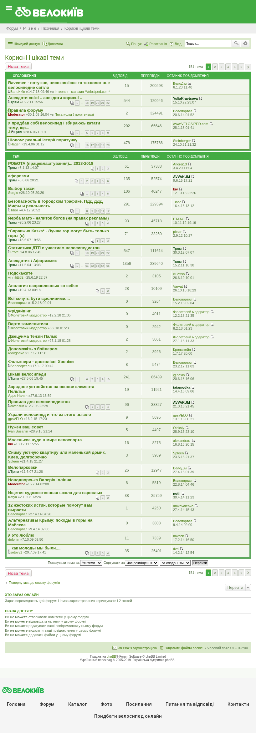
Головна (16, 704)
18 (87, 102)
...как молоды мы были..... (35, 548)
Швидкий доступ (27, 44)
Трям (14, 102)
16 (87, 145)
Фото (106, 704)
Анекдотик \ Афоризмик (32, 260)
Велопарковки (23, 467)
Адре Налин (18, 395)
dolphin (13, 539)
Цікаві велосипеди (27, 374)
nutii (176, 493)
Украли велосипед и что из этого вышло (49, 414)
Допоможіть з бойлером (33, 348)
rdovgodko (16, 353)
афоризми (18, 176)
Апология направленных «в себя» (43, 285)
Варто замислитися (28, 323)
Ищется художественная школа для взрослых (55, 492)
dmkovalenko (183, 506)
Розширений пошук (245, 43)
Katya (12, 497)
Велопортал (182, 111)
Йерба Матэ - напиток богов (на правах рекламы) (58, 218)
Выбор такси (21, 188)
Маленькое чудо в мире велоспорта (45, 439)
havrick (178, 536)
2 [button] (215, 66)
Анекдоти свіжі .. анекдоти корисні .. (45, 97)
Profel (14, 252)
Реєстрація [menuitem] (158, 44)
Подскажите (20, 273)
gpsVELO (15, 419)
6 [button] (241, 66)
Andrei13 (180, 164)
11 (102, 211)
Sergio (13, 193)
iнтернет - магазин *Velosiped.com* (82, 92)
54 (102, 265)
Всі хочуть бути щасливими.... (39, 298)
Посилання (139, 704)
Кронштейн (182, 349)
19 (92, 102)
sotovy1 (16, 552)
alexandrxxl (182, 440)
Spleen (13, 461)
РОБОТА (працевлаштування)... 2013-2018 (50, 163)
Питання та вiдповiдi (190, 704)
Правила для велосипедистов (39, 401)
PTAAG (178, 219)
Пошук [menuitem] (136, 44)
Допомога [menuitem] (55, 44)
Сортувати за (131, 562)
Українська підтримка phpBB (154, 660)
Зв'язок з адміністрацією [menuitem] (137, 648)
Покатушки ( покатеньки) (74, 114)
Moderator (16, 114)
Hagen (15, 144)
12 (108, 211)
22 (108, 102)
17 (92, 145)
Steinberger (182, 141)
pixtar (177, 232)
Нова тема (18, 66)
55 (108, 265)
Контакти (238, 704)
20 (97, 102)
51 (87, 265)
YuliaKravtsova (185, 98)
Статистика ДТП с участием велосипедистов (54, 247)
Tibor (14, 210)
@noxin (179, 375)
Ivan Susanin (18, 431)
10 (97, 211)
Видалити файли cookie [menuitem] (184, 648)
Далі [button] (248, 67)
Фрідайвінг (19, 311)
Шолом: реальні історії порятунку (42, 140)
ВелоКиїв (17, 92)
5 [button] (235, 66)
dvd (176, 549)
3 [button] (222, 66)
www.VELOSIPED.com (190, 124)
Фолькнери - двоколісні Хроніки (41, 361)
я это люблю (21, 535)
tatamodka (181, 387)
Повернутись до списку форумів (34, 582)
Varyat (178, 286)
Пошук (236, 43)
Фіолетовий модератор (28, 315)
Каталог (77, 704)
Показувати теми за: (75, 562)
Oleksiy (178, 428)
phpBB (111, 656)
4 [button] (228, 66)
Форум (46, 704)
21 (102, 102)
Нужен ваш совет (25, 427)
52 (92, 265)
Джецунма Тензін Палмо (32, 336)
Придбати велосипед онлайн (128, 716)
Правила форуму (25, 110)
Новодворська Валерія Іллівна (39, 480)
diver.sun (17, 406)
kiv (175, 189)
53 (97, 265)
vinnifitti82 (15, 277)
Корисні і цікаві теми (34, 57)
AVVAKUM (181, 177)
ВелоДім (180, 83)
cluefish (179, 274)
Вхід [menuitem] (178, 44)
